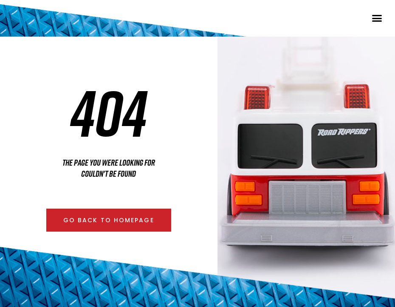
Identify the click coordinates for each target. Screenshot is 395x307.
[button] (377, 25)
